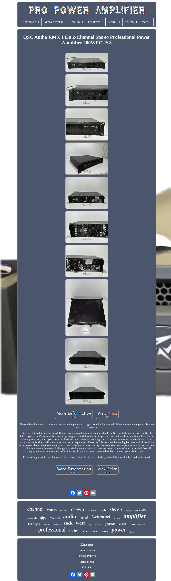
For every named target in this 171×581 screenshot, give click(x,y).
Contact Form (86, 550)
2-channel (100, 516)
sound (47, 524)
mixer (64, 510)
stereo (116, 509)
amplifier (135, 516)
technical (98, 524)
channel (35, 509)
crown (77, 509)
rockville (140, 510)
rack (68, 523)
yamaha (110, 524)
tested (83, 517)
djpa (43, 517)
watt (80, 523)
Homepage (87, 544)
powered (92, 510)
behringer (34, 524)
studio (95, 531)
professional (51, 530)
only (89, 525)
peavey (117, 518)
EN (84, 567)
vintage (132, 532)
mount (55, 517)
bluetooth (141, 525)
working (57, 524)
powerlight (32, 518)
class (132, 524)
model (85, 531)
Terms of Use (86, 561)
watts (52, 509)
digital (128, 510)
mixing (105, 531)
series (73, 530)
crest (122, 523)
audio (69, 516)
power (119, 529)
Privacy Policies (87, 555)
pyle (103, 510)
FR (89, 567)
